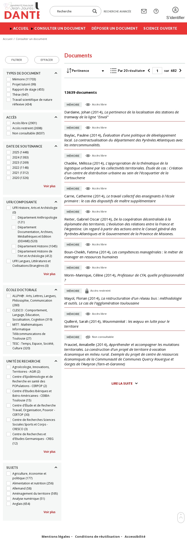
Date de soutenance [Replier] (24, 146)
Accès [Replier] (11, 117)
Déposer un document (115, 28)
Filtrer (16, 60)
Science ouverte (160, 28)
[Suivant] (180, 70)
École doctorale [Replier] (21, 290)
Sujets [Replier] (12, 468)
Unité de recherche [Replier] (23, 361)
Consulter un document (60, 28)
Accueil (21, 28)
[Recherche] (72, 11)
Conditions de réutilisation (97, 536)
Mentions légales (56, 536)
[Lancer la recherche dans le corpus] (94, 11)
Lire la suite (122, 383)
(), (121, 114)
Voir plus (50, 186)
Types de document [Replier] (23, 73)
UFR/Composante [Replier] (21, 202)
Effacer (47, 60)
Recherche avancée (117, 11)
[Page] (157, 70)
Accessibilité (135, 536)
